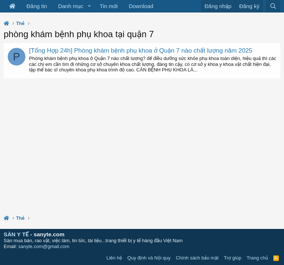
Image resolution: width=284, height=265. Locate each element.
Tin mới (109, 6)
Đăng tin (36, 6)
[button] (89, 6)
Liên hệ (114, 258)
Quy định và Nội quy (149, 258)
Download (141, 6)
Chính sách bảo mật (197, 258)
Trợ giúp (232, 258)
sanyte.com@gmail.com (44, 246)
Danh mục (70, 6)
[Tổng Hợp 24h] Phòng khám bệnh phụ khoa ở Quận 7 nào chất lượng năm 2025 (140, 50)
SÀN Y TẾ (16, 234)
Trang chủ (257, 258)
